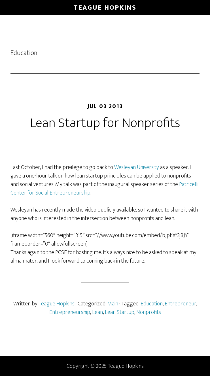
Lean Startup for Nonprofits (105, 123)
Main (112, 304)
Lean (97, 312)
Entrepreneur (180, 304)
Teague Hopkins (105, 7)
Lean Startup (119, 312)
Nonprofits (148, 312)
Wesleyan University (136, 167)
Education (152, 304)
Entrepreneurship (69, 312)
